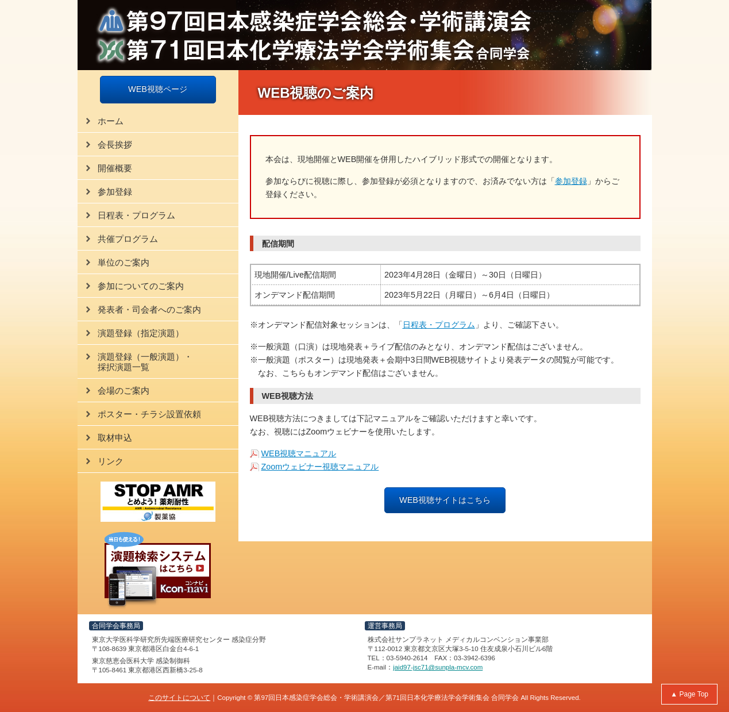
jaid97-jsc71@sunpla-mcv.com (438, 667)
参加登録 (115, 192)
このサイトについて (179, 697)
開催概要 (115, 168)
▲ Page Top (689, 694)
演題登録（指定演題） (141, 333)
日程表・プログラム (136, 215)
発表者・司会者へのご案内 (149, 309)
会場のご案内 (123, 390)
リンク (111, 461)
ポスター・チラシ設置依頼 (149, 414)
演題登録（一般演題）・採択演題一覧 (145, 362)
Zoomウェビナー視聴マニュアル (320, 466)
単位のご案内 (123, 262)
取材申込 (115, 437)
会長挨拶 (115, 144)
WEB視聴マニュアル (299, 453)
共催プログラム (128, 239)
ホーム (111, 121)
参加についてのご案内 (141, 286)
